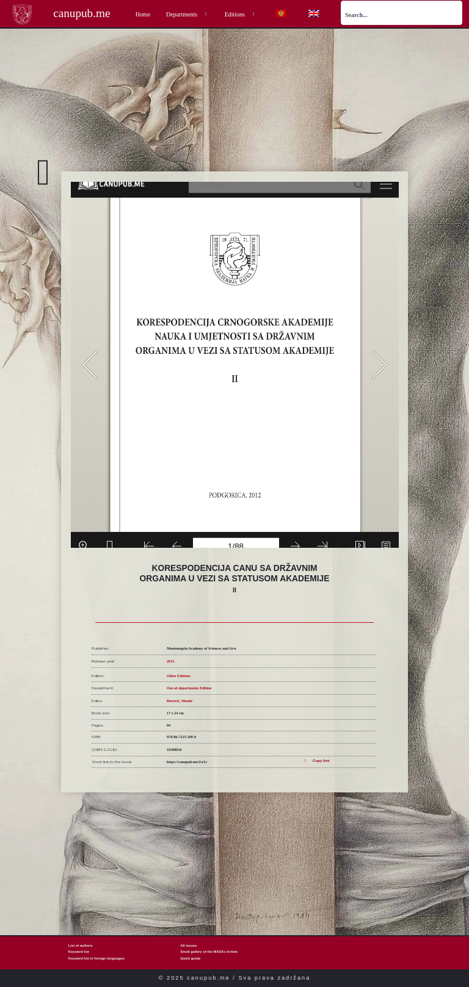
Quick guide (190, 958)
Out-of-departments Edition (189, 688)
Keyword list (78, 951)
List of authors (80, 945)
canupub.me (81, 13)
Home (143, 14)
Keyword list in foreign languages (96, 958)
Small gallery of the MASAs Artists (209, 951)
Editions (240, 14)
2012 (170, 661)
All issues (188, 945)
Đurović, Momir (179, 701)
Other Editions (179, 676)
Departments (187, 14)
